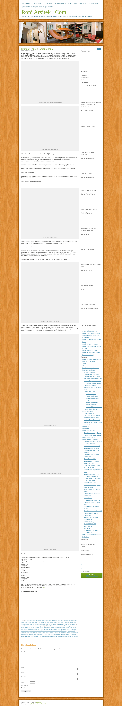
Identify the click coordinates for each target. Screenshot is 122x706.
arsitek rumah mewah (63, 629)
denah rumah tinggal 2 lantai (33, 632)
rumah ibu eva (88, 498)
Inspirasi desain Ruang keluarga (93, 422)
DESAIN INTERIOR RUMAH (92, 415)
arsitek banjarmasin (45, 627)
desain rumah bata (91, 394)
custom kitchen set (89, 413)
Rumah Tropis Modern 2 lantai (37, 48)
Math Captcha (24, 685)
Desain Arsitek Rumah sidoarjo (91, 333)
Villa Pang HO (88, 526)
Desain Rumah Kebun (90, 459)
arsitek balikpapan (25, 627)
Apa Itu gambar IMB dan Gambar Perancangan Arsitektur (37, 6)
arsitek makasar (45, 629)
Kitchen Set (87, 424)
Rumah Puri (87, 515)
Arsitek (84, 363)
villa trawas (87, 528)
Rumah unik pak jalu (89, 522)
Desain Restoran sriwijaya (91, 448)
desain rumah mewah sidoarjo (33, 624)
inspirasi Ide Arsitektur (88, 370)
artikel (84, 365)
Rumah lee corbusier (90, 385)
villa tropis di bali (90, 480)
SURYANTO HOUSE (90, 524)
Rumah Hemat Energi (80, 3)
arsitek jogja (28, 629)
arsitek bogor (61, 627)
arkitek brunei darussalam (55, 626)
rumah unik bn (88, 519)
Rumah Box (87, 495)
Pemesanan (49, 3)
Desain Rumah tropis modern (63, 3)
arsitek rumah (37, 620)
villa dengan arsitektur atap (93, 478)
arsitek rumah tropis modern (50, 631)
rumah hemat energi (67, 636)
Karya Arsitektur (38, 3)
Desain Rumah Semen (92, 396)
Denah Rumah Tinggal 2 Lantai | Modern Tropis (54, 632)
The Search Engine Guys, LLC (38, 703)
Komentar (23, 651)
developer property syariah (93, 383)
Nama (22, 667)
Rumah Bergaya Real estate (92, 493)
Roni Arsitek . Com (43, 12)
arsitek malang (53, 629)
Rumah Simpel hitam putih (91, 409)
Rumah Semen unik (91, 404)
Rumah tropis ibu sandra (91, 517)
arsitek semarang (62, 631)
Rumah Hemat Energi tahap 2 (92, 435)
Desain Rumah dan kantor (89, 350)
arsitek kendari (36, 629)
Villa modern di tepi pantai (93, 476)
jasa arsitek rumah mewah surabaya (67, 624)
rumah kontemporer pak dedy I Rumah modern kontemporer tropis (92, 502)
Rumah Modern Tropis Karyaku (91, 439)
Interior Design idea (94, 3)
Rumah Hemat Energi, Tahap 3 (92, 433)
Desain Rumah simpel (92, 402)
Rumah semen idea (89, 391)
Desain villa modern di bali (91, 474)
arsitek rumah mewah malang (65, 620)
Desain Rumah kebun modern (92, 376)
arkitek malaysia (67, 626)
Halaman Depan (26, 3)
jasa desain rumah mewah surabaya (30, 636)
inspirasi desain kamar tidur (91, 417)
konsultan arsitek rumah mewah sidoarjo (31, 626)
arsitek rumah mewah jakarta (49, 620)
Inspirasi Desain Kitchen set (92, 420)
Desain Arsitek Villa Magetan (90, 344)
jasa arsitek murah (53, 634)
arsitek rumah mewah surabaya (41, 622)
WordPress (38, 702)
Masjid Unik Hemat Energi (89, 331)
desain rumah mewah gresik (57, 622)
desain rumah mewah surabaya (49, 624)
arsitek (74, 626)
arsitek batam (54, 627)
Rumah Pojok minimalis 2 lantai (93, 511)
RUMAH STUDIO (89, 532)
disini (43, 587)
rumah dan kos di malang (91, 530)
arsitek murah (30, 620)
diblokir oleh (91, 575)
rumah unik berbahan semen (94, 407)
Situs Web (23, 676)
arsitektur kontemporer (90, 372)
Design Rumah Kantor (90, 482)
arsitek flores (69, 627)
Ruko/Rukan (85, 428)
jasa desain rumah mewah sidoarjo (67, 634)
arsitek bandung (35, 627)
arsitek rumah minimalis (36, 631)
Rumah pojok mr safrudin (91, 513)
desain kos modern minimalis (92, 446)
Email (22, 672)
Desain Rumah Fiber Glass (91, 374)
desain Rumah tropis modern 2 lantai (38, 634)
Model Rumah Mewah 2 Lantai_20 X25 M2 (51, 636)
